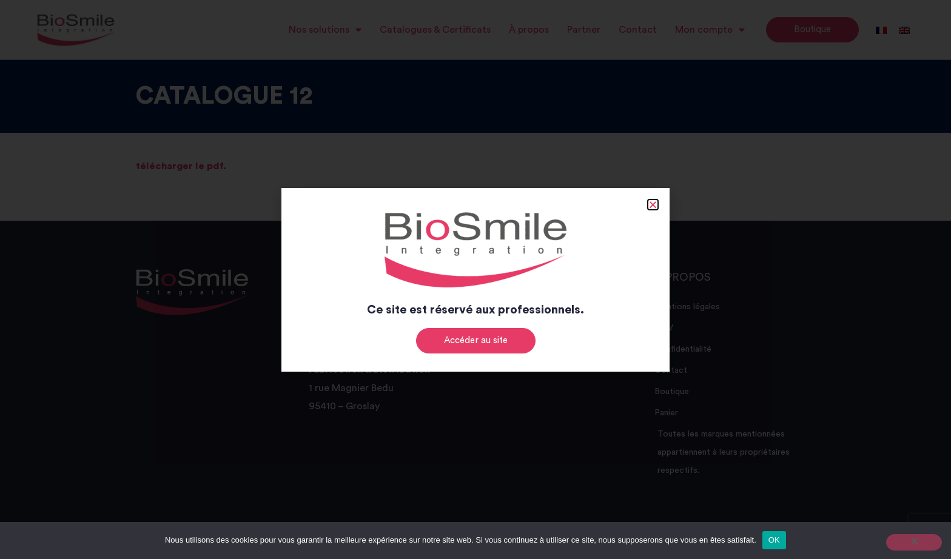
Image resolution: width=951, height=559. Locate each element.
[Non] (914, 542)
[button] (652, 204)
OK (774, 539)
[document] (475, 279)
